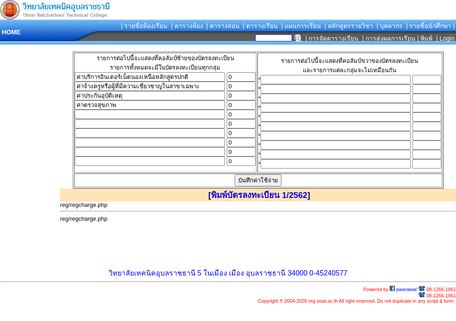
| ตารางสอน (223, 25)
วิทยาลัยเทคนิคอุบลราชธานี (152, 273)
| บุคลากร (390, 25)
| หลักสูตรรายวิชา (349, 25)
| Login (444, 38)
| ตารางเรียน (260, 25)
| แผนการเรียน (301, 25)
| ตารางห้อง (187, 25)
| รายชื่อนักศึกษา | (430, 25)
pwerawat (403, 289)
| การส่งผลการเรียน (388, 38)
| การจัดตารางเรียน (332, 38)
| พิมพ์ (425, 38)
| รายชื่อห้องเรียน (144, 25)
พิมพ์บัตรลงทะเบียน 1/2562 (259, 195)
